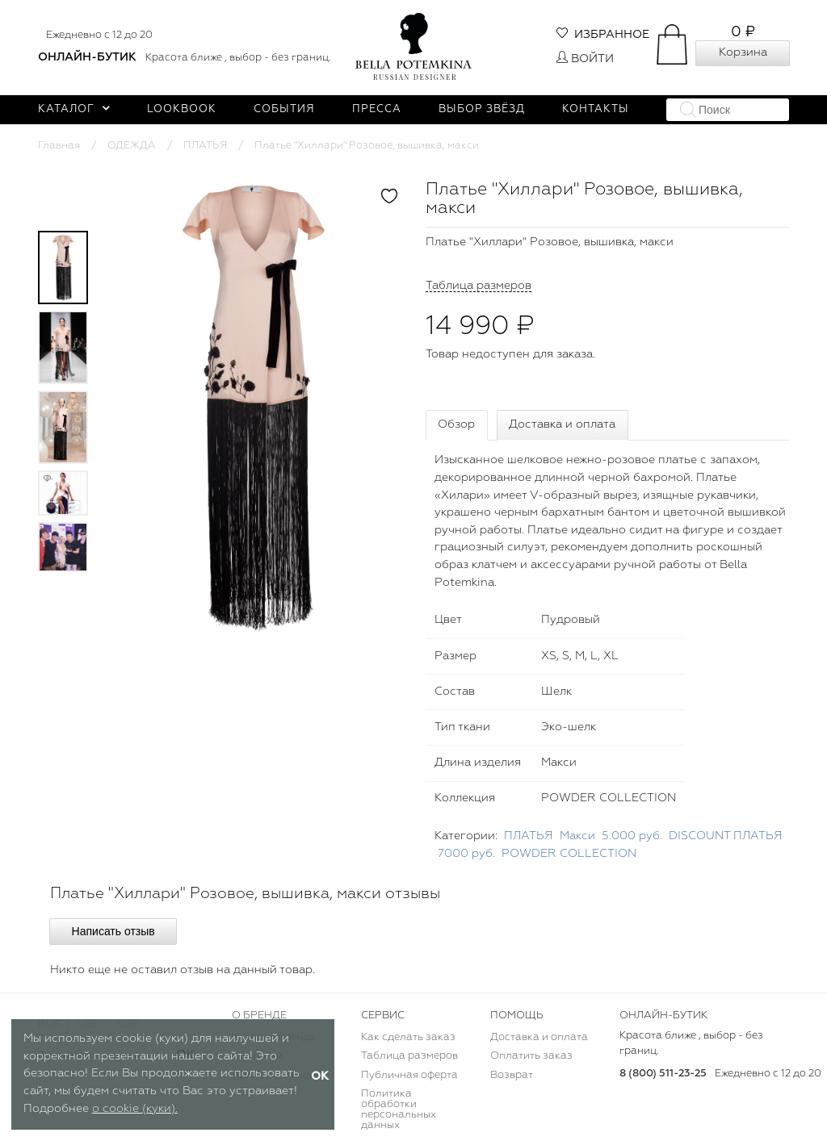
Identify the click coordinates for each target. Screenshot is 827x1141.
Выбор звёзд (482, 109)
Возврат (511, 1075)
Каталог (74, 109)
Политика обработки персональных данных (398, 1110)
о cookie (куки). (135, 1108)
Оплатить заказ (531, 1056)
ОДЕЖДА (131, 145)
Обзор (456, 424)
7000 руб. (466, 853)
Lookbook (181, 109)
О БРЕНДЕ (259, 1015)
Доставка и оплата (562, 424)
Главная (59, 145)
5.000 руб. (632, 836)
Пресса (376, 109)
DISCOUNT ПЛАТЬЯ (726, 836)
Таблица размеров (409, 1056)
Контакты (595, 109)
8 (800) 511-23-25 (663, 1073)
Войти (585, 59)
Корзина (743, 52)
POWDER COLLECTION (569, 853)
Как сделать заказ (408, 1037)
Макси (577, 836)
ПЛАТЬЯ (205, 145)
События (284, 109)
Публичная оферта (409, 1075)
